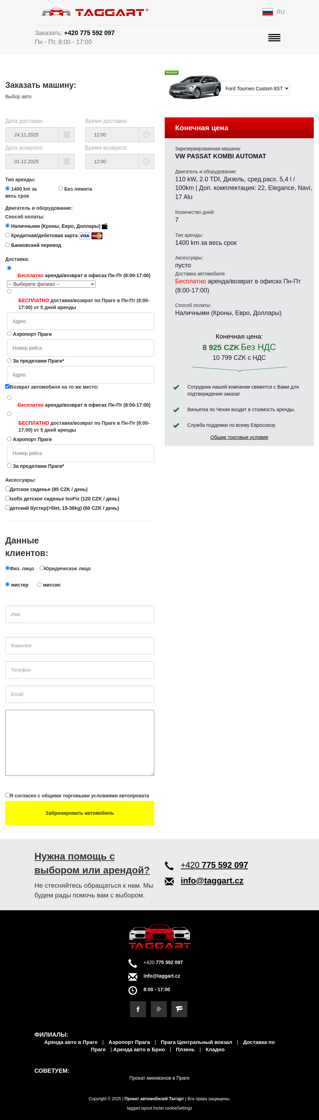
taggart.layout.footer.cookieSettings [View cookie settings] (159, 1108)
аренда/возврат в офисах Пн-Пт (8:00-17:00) (84, 275)
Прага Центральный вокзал (196, 1042)
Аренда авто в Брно (139, 1049)
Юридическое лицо (67, 568)
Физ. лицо (22, 568)
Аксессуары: (20, 480)
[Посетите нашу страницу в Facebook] (138, 1009)
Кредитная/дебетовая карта (57, 235)
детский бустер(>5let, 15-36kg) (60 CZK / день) (62, 508)
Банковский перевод (36, 245)
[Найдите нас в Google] (159, 1009)
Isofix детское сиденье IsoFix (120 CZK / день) (62, 498)
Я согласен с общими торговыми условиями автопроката (77, 795)
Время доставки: (106, 121)
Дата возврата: (24, 148)
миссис (52, 585)
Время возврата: (106, 148)
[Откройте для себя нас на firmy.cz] (179, 1009)
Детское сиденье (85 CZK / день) (46, 489)
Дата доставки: (24, 121)
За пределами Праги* (38, 361)
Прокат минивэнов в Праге (159, 1078)
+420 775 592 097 (89, 33)
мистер (19, 585)
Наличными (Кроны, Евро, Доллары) (59, 226)
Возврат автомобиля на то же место (51, 387)
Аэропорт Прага (129, 1042)
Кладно (215, 1049)
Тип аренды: (20, 179)
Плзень (185, 1049)
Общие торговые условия (239, 437)
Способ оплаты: (24, 216)
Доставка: (17, 259)
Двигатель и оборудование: (39, 208)
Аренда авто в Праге (71, 1042)
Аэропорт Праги (32, 334)
